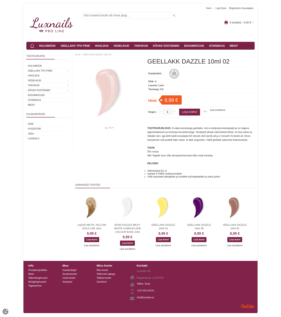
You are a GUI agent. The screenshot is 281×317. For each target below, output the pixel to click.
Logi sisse (221, 8)
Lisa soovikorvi (217, 110)
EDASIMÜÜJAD (194, 45)
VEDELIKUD (121, 45)
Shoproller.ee (248, 306)
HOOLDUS (101, 45)
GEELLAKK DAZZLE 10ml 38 (199, 226)
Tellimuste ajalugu (106, 274)
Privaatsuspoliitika (37, 270)
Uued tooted (68, 278)
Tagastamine (35, 285)
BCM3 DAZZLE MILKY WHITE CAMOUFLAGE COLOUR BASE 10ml (127, 228)
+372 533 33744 (145, 290)
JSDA (31, 133)
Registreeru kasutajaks (241, 8)
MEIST (234, 45)
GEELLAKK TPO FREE (75, 45)
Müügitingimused (37, 281)
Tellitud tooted (104, 278)
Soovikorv (102, 281)
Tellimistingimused (37, 278)
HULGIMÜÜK (47, 45)
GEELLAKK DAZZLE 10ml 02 (97, 54)
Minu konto (102, 270)
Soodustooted (69, 274)
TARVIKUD (141, 45)
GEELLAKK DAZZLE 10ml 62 (235, 226)
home (78, 54)
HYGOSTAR (34, 128)
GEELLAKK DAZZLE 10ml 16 (163, 226)
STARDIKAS (217, 45)
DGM (30, 124)
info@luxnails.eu (145, 297)
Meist (31, 274)
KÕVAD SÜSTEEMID (166, 45)
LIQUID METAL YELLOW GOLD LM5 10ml (91, 226)
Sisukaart (67, 281)
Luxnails (33, 138)
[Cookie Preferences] (5, 311)
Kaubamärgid (69, 270)
